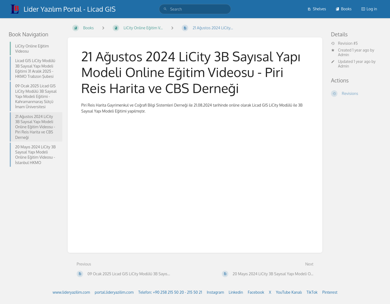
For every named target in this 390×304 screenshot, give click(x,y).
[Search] (165, 9)
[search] (195, 9)
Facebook (256, 292)
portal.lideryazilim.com (114, 292)
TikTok (312, 292)
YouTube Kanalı (289, 292)
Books (344, 9)
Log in (369, 9)
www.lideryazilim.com (71, 292)
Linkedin (236, 292)
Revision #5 (344, 43)
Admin (343, 54)
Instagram (215, 292)
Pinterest (329, 292)
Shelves (316, 9)
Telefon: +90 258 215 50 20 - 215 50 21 (170, 292)
